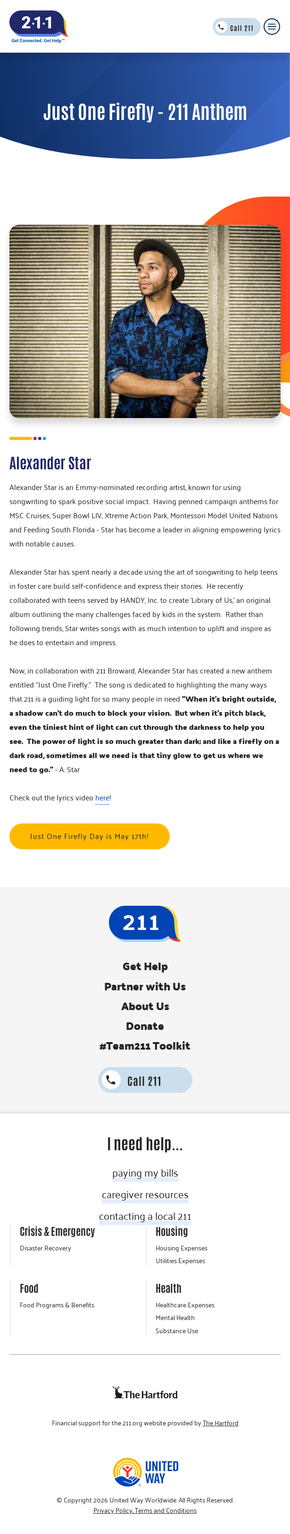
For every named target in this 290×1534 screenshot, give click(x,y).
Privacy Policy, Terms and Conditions (145, 1510)
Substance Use (177, 1331)
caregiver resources (145, 1194)
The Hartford (221, 1423)
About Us (145, 1005)
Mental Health (175, 1317)
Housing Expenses (181, 1248)
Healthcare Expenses (185, 1305)
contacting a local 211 (145, 1215)
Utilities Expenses (180, 1260)
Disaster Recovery (45, 1248)
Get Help (145, 965)
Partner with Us (145, 986)
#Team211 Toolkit (145, 1045)
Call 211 (242, 28)
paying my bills (145, 1172)
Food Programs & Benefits (57, 1305)
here (102, 797)
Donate (145, 1025)
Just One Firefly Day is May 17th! (89, 836)
